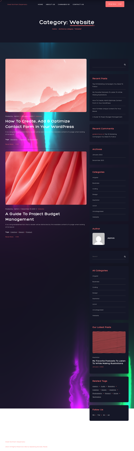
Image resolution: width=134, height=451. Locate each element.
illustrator (95, 200)
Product (29, 232)
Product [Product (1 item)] (108, 393)
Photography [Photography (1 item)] (97, 393)
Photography (33, 139)
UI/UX (94, 206)
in (104, 415)
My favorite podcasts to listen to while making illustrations (107, 93)
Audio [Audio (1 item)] (103, 386)
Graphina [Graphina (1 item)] (112, 390)
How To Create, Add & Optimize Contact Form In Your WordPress (107, 102)
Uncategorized (97, 211)
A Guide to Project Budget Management (107, 117)
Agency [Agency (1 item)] (95, 386)
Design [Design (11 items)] (104, 390)
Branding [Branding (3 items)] (111, 386)
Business (95, 183)
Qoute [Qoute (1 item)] (116, 393)
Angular (95, 177)
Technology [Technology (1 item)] (96, 397)
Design (21, 232)
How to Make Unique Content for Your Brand (106, 110)
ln (109, 415)
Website (95, 217)
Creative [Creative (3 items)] (95, 390)
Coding (95, 189)
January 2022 (97, 155)
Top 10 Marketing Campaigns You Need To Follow (107, 85)
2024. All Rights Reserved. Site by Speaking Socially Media (26, 447)
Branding (14, 139)
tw (99, 415)
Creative (22, 139)
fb (93, 415)
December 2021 (98, 160)
